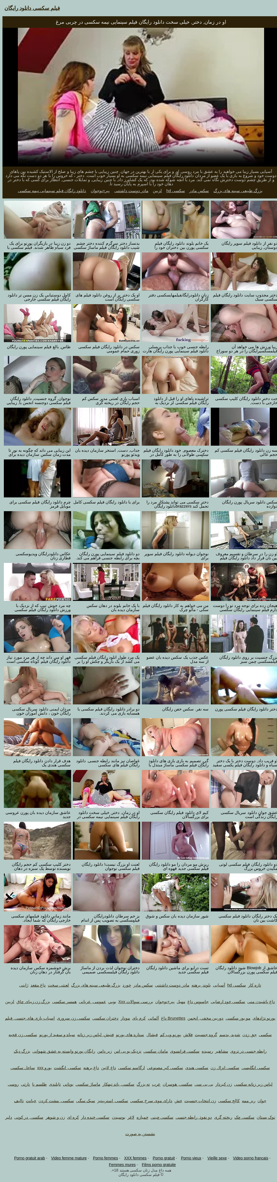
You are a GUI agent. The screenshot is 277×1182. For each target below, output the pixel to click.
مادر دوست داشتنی (129, 190)
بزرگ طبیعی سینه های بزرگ (235, 190)
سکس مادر (196, 190)
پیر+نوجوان (97, 190)
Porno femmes (102, 1158)
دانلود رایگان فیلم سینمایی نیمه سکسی (49, 190)
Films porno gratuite (156, 1164)
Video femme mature (66, 1158)
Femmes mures (119, 1164)
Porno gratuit (161, 1158)
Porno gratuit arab (27, 1158)
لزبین (154, 190)
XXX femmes (133, 1158)
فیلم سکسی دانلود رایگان (29, 8)
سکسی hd (173, 190)
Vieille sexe (215, 1158)
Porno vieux (188, 1158)
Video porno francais (248, 1158)
